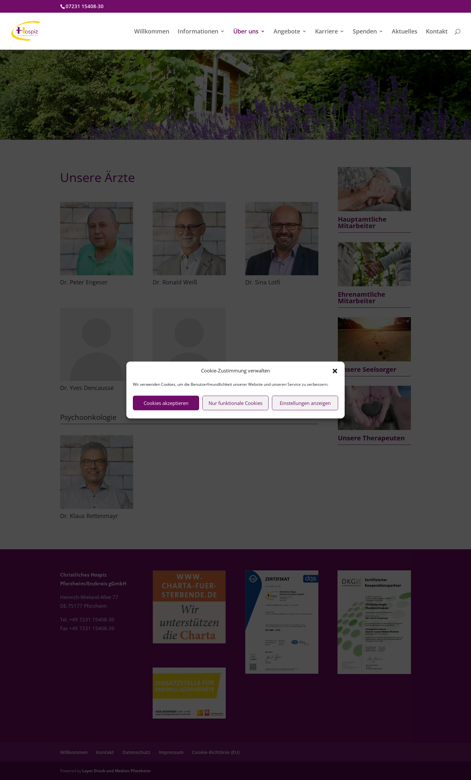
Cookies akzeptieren (166, 403)
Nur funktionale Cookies (235, 403)
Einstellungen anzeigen (305, 403)
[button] (335, 371)
